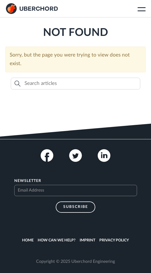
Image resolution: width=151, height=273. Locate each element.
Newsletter (27, 181)
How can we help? (56, 240)
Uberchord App (31, 8)
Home (28, 240)
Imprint (87, 240)
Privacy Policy (114, 240)
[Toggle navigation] (142, 10)
